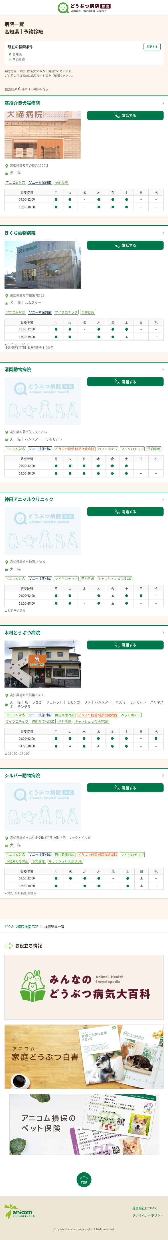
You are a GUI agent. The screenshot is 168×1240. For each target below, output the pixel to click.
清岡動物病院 (17, 369)
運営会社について (144, 1208)
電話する (125, 115)
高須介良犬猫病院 (22, 103)
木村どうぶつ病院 (22, 632)
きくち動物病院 (20, 233)
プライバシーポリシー (148, 1215)
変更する (152, 47)
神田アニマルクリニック (28, 499)
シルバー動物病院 (22, 775)
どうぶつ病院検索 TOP (21, 926)
